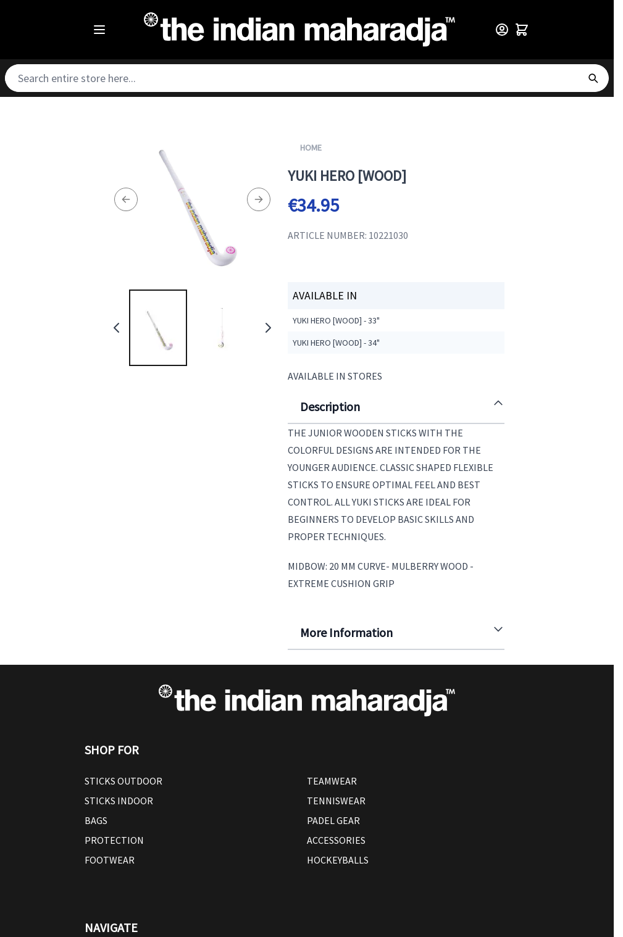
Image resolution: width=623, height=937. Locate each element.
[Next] (258, 200)
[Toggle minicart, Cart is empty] (522, 30)
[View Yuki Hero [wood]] (158, 327)
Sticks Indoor (119, 800)
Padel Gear (333, 820)
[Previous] (126, 200)
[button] (307, 750)
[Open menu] (99, 29)
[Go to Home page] (299, 29)
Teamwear (332, 781)
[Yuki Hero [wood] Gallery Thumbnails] (192, 327)
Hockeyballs (338, 860)
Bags (96, 820)
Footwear (110, 860)
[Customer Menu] (502, 29)
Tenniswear (336, 800)
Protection (114, 840)
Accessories (336, 840)
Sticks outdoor (123, 781)
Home (311, 147)
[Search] (593, 78)
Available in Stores (335, 376)
